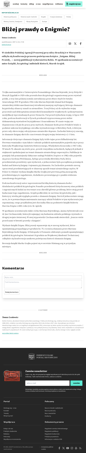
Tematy (6, 413)
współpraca (47, 4)
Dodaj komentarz (11, 292)
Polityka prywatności (52, 437)
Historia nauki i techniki (29, 17)
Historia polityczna (10, 17)
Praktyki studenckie (10, 431)
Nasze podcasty (50, 411)
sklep (31, 4)
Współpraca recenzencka (12, 439)
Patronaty (7, 437)
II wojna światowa (56, 17)
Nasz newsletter (50, 413)
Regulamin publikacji (51, 431)
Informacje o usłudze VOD (53, 439)
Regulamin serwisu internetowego (56, 429)
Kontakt (6, 411)
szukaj (16, 4)
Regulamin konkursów (52, 434)
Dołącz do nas (8, 429)
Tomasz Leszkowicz (9, 38)
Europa (44, 21)
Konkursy (48, 416)
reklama (59, 4)
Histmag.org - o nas (10, 408)
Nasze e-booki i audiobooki (54, 408)
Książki (43, 17)
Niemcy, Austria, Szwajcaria (13, 21)
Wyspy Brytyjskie (32, 21)
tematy (23, 4)
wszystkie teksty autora (10, 333)
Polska (68, 17)
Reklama (6, 434)
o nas (38, 4)
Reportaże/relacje (10, 13)
